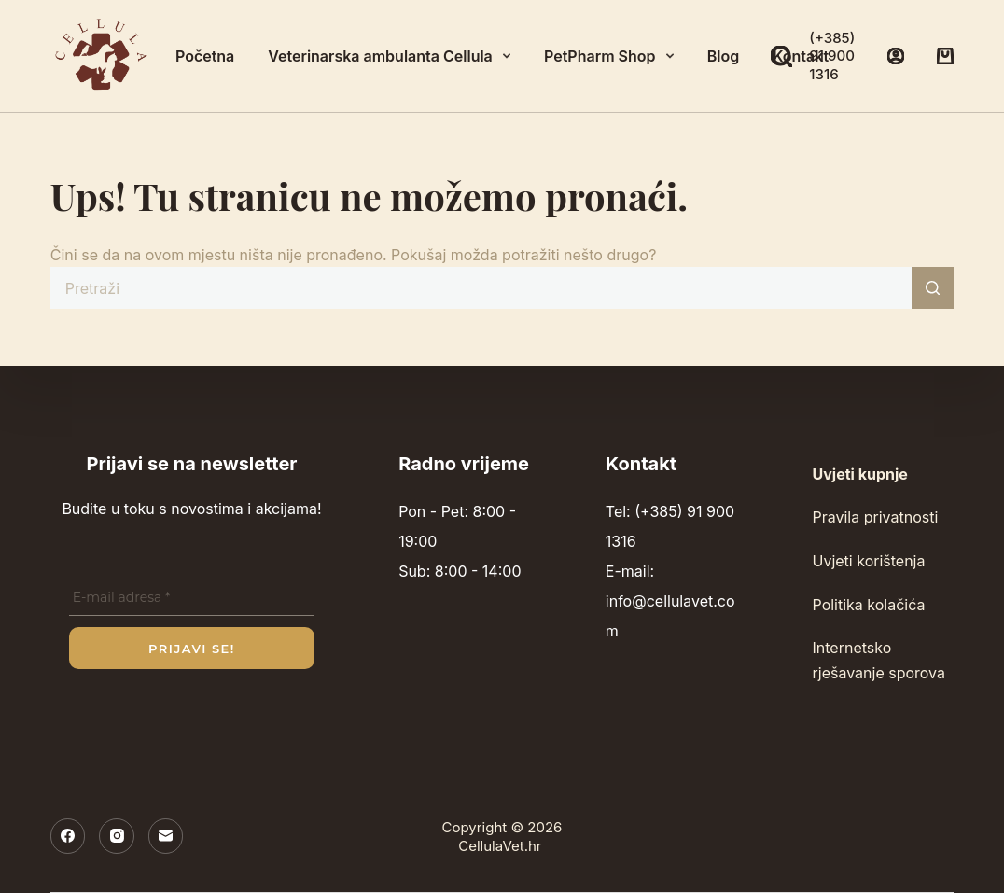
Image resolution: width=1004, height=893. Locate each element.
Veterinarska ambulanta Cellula (393, 56)
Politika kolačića (869, 604)
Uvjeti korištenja (869, 560)
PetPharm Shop (612, 56)
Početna (204, 56)
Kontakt (801, 56)
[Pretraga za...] (481, 288)
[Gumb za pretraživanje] (933, 288)
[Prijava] (895, 56)
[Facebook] (68, 836)
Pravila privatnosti (876, 517)
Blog (723, 56)
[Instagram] (116, 836)
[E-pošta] (166, 836)
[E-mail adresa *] (191, 598)
